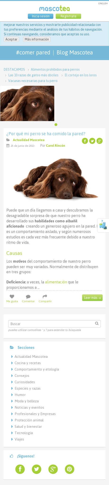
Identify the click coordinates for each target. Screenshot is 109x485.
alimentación (55, 282)
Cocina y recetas (28, 363)
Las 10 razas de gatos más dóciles (33, 75)
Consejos (22, 376)
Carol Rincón (55, 145)
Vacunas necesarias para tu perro (33, 81)
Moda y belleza (27, 401)
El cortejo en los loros (81, 75)
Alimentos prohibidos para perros (55, 69)
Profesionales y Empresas (35, 414)
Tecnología (24, 433)
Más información (37, 39)
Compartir (45, 298)
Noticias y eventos (29, 407)
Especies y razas (28, 388)
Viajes (19, 439)
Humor (20, 395)
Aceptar (11, 39)
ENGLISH (103, 3)
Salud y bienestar (28, 426)
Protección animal (29, 420)
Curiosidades (25, 382)
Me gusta (12, 298)
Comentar (28, 298)
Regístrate (68, 16)
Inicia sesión (41, 16)
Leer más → (92, 298)
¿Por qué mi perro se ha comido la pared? (45, 133)
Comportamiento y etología (37, 369)
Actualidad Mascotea (29, 140)
